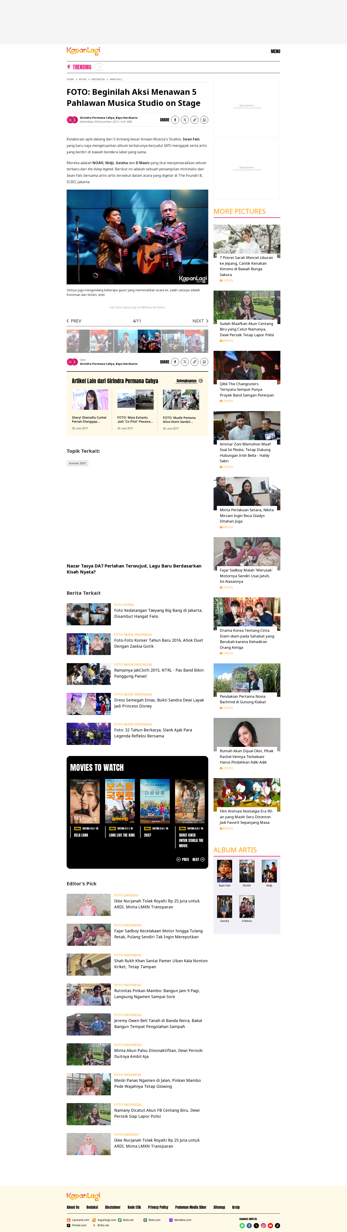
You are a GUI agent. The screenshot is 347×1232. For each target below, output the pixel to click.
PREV (76, 321)
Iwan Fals (116, 79)
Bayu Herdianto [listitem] (127, 118)
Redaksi (92, 1207)
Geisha (224, 921)
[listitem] (99, 67)
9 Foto (226, 527)
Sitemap (219, 1207)
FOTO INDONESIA (127, 925)
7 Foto (226, 280)
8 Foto (226, 341)
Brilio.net (100, 1225)
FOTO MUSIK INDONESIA (133, 634)
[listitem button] (195, 120)
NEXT (198, 321)
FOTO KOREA (124, 604)
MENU (275, 51)
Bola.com (151, 1220)
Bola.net (126, 1220)
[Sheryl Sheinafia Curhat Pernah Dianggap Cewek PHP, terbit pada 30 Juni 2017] (90, 410)
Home (70, 79)
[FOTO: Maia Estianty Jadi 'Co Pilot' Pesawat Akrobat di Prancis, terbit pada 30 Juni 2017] (135, 410)
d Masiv (247, 921)
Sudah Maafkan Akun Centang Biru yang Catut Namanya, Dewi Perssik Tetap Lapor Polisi (247, 329)
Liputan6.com (78, 1220)
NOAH (247, 885)
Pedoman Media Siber (190, 1207)
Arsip (236, 1207)
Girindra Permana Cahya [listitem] (97, 118)
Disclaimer (113, 1207)
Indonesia (98, 79)
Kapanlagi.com (104, 1220)
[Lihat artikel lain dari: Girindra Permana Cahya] (189, 381)
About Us (73, 1207)
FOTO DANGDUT (126, 895)
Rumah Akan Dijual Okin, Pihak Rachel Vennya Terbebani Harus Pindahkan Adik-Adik (247, 756)
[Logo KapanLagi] (83, 51)
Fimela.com (77, 1225)
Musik (83, 79)
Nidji (269, 885)
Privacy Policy (158, 1207)
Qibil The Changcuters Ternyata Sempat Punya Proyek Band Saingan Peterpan (247, 389)
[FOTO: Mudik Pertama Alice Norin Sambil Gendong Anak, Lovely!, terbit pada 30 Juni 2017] (181, 410)
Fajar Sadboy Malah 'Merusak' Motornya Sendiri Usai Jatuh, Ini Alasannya (246, 575)
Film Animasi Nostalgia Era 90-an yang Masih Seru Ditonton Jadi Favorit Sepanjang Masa (246, 816)
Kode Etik (134, 1207)
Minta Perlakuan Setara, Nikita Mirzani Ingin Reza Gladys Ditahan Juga (247, 515)
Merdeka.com (180, 1220)
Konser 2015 (77, 463)
